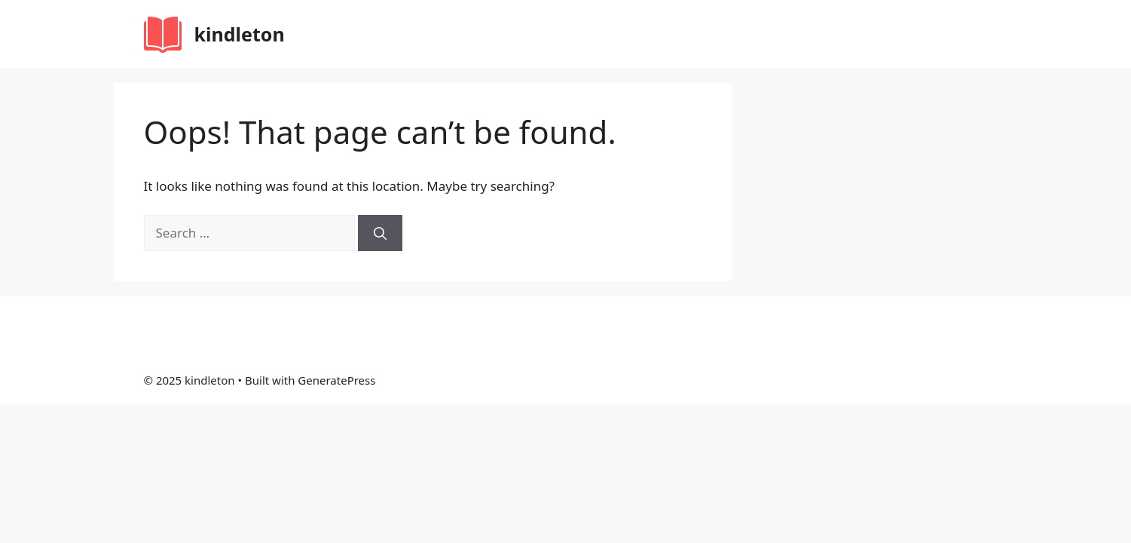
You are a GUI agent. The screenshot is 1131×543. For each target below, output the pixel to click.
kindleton (239, 34)
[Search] (380, 233)
